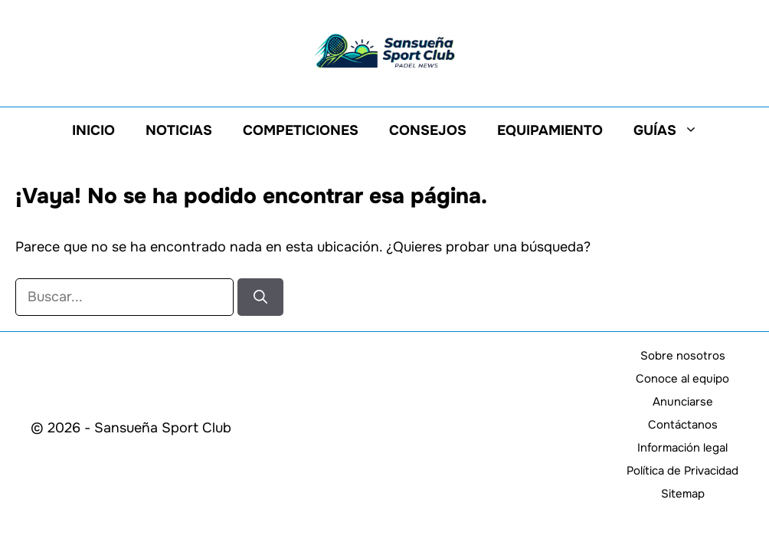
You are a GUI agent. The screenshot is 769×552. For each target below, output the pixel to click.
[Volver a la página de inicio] (384, 49)
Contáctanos (683, 424)
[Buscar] (260, 297)
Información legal (682, 447)
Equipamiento (550, 130)
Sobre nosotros (682, 355)
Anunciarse (683, 401)
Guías (673, 130)
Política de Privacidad (682, 470)
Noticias (179, 130)
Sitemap (683, 493)
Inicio (93, 130)
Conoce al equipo (682, 378)
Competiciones (300, 130)
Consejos (427, 130)
